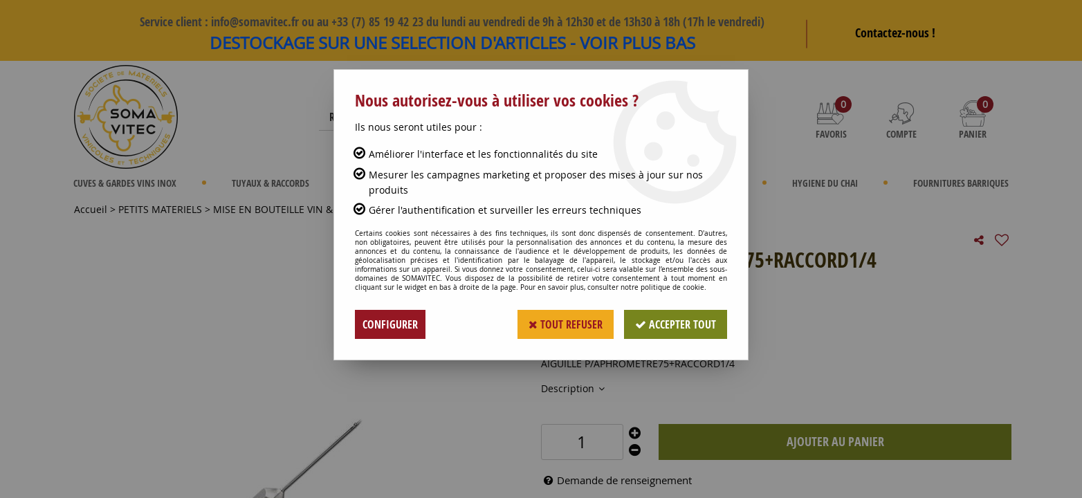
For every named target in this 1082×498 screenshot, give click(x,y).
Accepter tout (675, 324)
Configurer (390, 324)
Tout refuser (566, 324)
